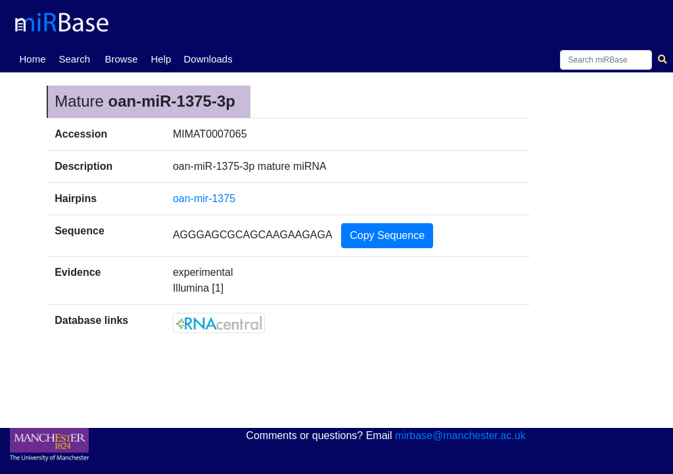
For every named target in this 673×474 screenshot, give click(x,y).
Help (161, 59)
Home (34, 58)
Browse (120, 59)
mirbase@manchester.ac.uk (460, 435)
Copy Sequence (387, 235)
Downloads (207, 59)
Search (74, 59)
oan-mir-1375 (204, 198)
